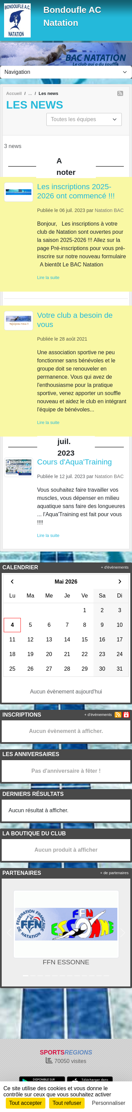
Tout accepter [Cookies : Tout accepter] (25, 1103)
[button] (9, 932)
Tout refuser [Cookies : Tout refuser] (67, 1103)
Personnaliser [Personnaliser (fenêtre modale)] (109, 1103)
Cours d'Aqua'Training (74, 462)
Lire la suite (48, 277)
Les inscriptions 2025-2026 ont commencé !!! (76, 191)
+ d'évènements (115, 567)
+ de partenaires (114, 873)
